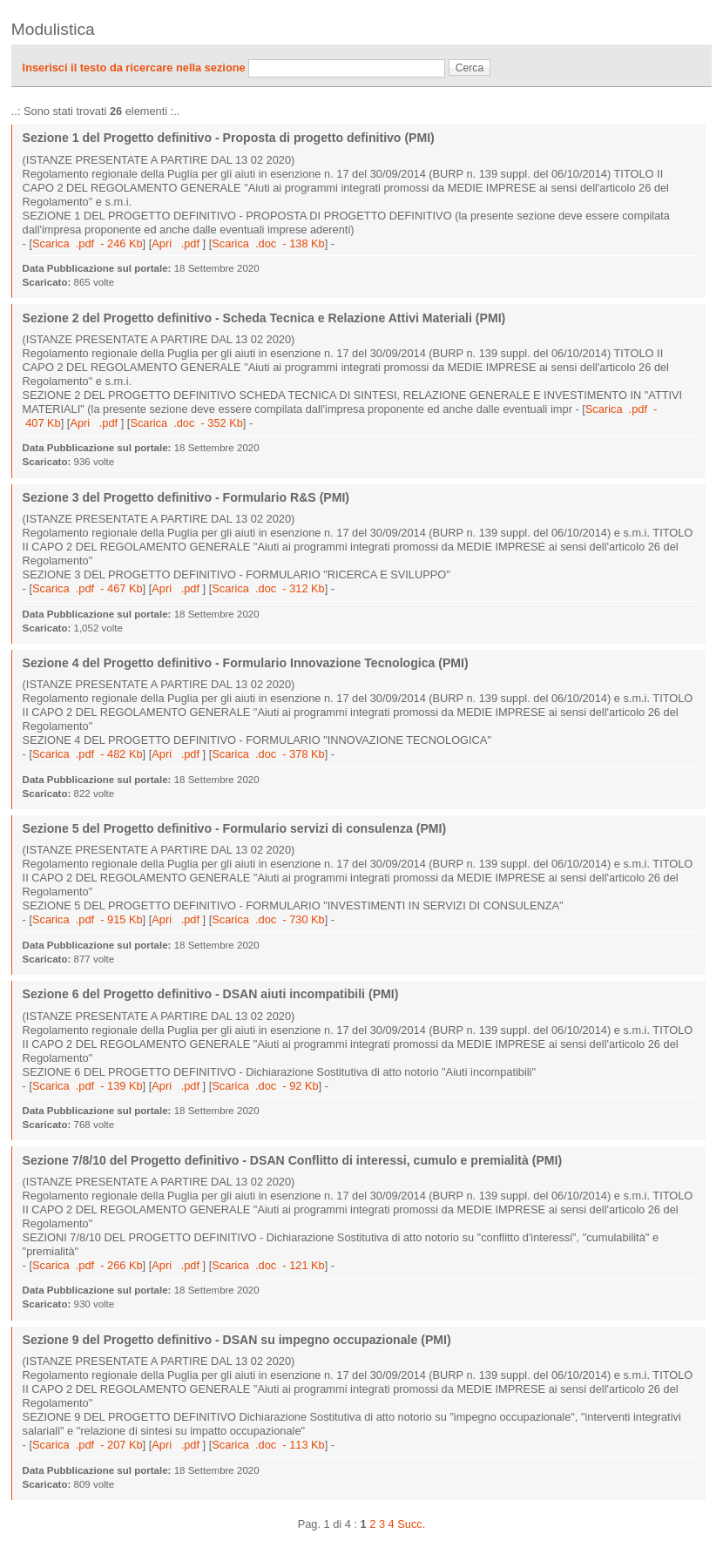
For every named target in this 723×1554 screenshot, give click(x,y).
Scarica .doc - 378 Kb (268, 753)
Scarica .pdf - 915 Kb (87, 919)
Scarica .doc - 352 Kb (186, 422)
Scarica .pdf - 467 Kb (87, 588)
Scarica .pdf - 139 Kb (87, 1085)
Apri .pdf (177, 243)
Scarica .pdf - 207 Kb (87, 1444)
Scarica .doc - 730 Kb (268, 919)
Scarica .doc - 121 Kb (268, 1265)
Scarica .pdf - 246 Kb (87, 243)
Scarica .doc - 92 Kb (265, 1085)
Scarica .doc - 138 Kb (268, 243)
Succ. (411, 1523)
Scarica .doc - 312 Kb (268, 588)
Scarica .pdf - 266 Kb (87, 1265)
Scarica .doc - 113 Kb (268, 1444)
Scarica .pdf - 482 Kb (87, 753)
